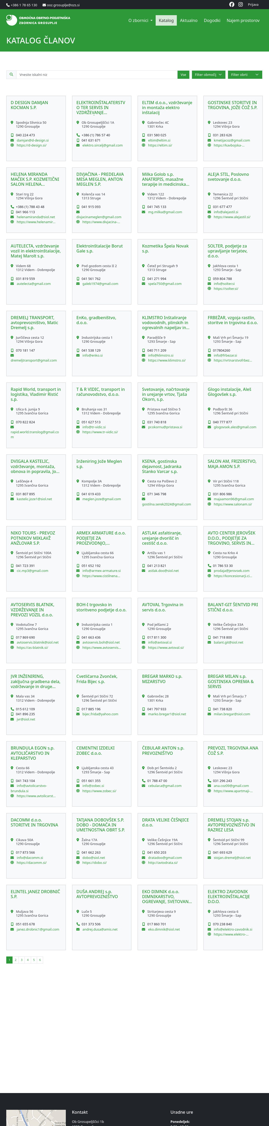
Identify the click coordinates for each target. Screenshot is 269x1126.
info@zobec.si (93, 785)
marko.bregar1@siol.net (166, 714)
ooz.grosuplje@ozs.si (63, 5)
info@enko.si (92, 355)
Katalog (166, 20)
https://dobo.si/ (95, 862)
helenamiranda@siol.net (35, 217)
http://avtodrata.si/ (163, 862)
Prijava (253, 4)
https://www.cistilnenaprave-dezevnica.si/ (102, 575)
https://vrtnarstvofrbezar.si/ (233, 360)
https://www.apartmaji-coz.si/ (232, 791)
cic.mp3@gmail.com (32, 570)
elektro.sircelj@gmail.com (102, 145)
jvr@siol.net (25, 719)
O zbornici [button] (138, 20)
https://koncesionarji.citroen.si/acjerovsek (233, 575)
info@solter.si (224, 283)
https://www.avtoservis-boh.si (101, 647)
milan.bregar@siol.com (231, 714)
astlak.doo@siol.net (163, 570)
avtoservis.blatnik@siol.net (37, 642)
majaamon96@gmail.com (233, 499)
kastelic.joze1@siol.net (34, 499)
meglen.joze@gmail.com (101, 499)
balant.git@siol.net (228, 642)
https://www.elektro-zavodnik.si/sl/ (230, 934)
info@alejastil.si (225, 212)
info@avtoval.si (159, 642)
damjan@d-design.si (32, 140)
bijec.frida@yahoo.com (100, 714)
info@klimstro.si (160, 355)
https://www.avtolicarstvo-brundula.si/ (36, 795)
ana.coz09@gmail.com (231, 785)
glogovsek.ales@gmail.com (234, 427)
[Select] (209, 74)
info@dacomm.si (29, 857)
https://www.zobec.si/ (99, 791)
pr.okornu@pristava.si (164, 427)
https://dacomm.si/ (32, 862)
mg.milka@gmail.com (164, 212)
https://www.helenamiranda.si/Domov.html (36, 221)
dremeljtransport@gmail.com (34, 360)
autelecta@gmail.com (33, 283)
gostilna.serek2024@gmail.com (166, 504)
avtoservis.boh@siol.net (101, 642)
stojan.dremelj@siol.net (232, 857)
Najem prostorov (243, 20)
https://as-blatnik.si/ (32, 647)
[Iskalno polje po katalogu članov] (96, 74)
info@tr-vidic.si (94, 427)
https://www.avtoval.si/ (166, 647)
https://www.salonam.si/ (233, 504)
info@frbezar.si (225, 355)
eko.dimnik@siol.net (163, 929)
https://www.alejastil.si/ (232, 217)
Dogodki (212, 20)
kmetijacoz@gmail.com (231, 140)
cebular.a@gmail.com (164, 785)
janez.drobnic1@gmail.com (37, 929)
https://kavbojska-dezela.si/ (228, 145)
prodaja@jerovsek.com (231, 570)
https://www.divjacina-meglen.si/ (100, 221)
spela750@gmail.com (164, 283)
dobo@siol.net (93, 857)
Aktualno (188, 20)
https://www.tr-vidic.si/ (100, 432)
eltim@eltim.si (159, 140)
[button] (36, 128)
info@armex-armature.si (101, 570)
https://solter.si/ (226, 288)
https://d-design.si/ (31, 145)
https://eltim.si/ (160, 145)
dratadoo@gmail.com (164, 857)
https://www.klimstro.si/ (167, 360)
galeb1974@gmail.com (100, 283)
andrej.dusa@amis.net (100, 929)
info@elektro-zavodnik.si (232, 929)
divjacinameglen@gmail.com (99, 217)
